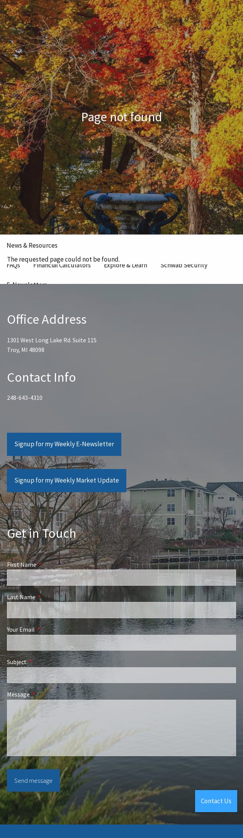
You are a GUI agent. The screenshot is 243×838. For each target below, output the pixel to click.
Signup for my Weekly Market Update (66, 480)
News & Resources (32, 245)
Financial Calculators (62, 265)
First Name (49, 565)
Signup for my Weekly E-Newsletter (64, 444)
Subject (44, 662)
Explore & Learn (125, 265)
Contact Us (216, 801)
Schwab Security (183, 265)
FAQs (13, 265)
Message (46, 695)
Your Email (48, 630)
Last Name (49, 597)
